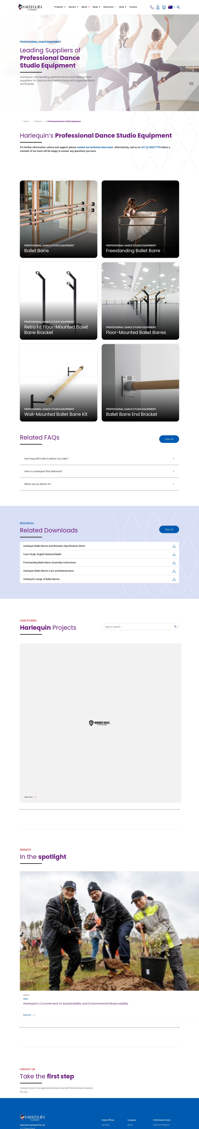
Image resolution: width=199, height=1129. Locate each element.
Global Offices (108, 1120)
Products (38, 121)
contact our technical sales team (95, 147)
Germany (106, 1125)
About (130, 1125)
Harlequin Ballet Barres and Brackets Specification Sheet (99, 546)
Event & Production (161, 1125)
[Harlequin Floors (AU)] (30, 7)
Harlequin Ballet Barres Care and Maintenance (99, 571)
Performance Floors (162, 1120)
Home (25, 121)
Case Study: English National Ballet (99, 554)
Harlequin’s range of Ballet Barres (99, 579)
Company (132, 1120)
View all (169, 439)
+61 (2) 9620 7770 (151, 147)
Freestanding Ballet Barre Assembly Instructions (99, 562)
